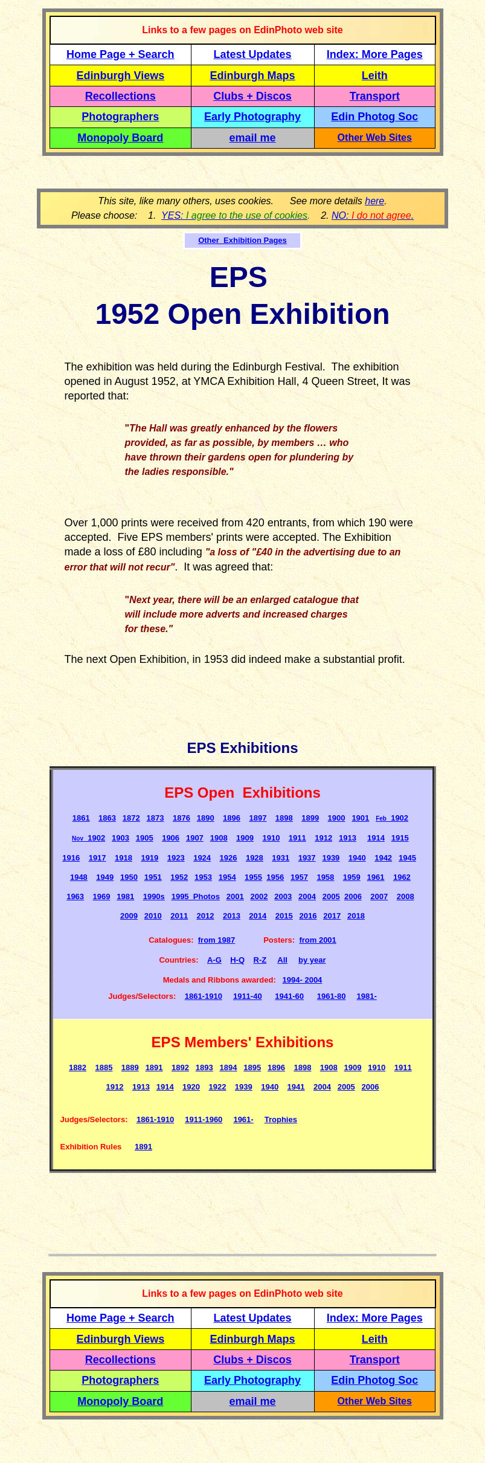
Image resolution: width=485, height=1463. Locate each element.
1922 (217, 1086)
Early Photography (252, 117)
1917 (97, 857)
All (282, 959)
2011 (179, 915)
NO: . (373, 215)
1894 (228, 1067)
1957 (299, 877)
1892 (180, 1067)
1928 (254, 857)
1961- (243, 1119)
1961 (376, 877)
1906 (170, 837)
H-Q (237, 959)
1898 (284, 817)
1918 (123, 857)
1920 (191, 1086)
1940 (357, 857)
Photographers (120, 117)
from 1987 (216, 940)
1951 (153, 877)
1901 (360, 817)
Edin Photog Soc (374, 117)
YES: (234, 215)
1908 (219, 837)
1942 (383, 857)
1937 (307, 857)
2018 (356, 915)
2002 (259, 896)
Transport (375, 96)
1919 (149, 857)
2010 (153, 915)
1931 (280, 857)
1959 (352, 877)
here (374, 201)
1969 (102, 896)
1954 (227, 877)
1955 (253, 877)
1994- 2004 (303, 979)
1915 (400, 837)
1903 (120, 837)
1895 (252, 1067)
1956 (275, 877)
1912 (323, 837)
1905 (144, 837)
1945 (407, 857)
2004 (307, 896)
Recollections (120, 96)
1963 (75, 896)
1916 (71, 857)
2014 (257, 915)
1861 (81, 817)
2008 (405, 896)
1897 (257, 817)
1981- (366, 996)
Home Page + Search (120, 54)
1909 (245, 837)
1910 (271, 837)
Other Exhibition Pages (242, 240)
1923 (176, 857)
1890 (205, 817)
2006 (353, 896)
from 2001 (317, 940)
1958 (325, 877)
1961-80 (331, 996)
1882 (77, 1067)
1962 (402, 877)
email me (253, 138)
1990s (154, 896)
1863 (107, 817)
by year (312, 959)
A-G (214, 959)
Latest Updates (253, 54)
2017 (332, 915)
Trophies (281, 1119)
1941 (296, 1086)
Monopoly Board (120, 138)
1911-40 (247, 996)
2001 (235, 896)
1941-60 (289, 996)
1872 (131, 817)
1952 (179, 877)
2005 (331, 896)
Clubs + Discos (252, 96)
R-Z (260, 959)
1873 (155, 817)
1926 (228, 857)
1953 (203, 877)
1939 (330, 857)
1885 (103, 1067)
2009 (129, 915)
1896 (231, 817)
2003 (283, 896)
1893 (204, 1067)
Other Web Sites (375, 137)
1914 (376, 837)
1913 (347, 837)
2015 (284, 915)
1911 (297, 837)
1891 (154, 1067)
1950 (129, 877)
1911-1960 (203, 1119)
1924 (202, 857)
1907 (195, 837)
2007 (379, 896)
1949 (105, 877)
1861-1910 (203, 996)
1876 (181, 817)
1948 (79, 877)
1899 (310, 817)
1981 (125, 896)
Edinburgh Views (120, 75)
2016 (307, 915)
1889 (130, 1067)
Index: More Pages (375, 54)
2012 (205, 915)
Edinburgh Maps (252, 75)
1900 (336, 817)
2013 (231, 915)
